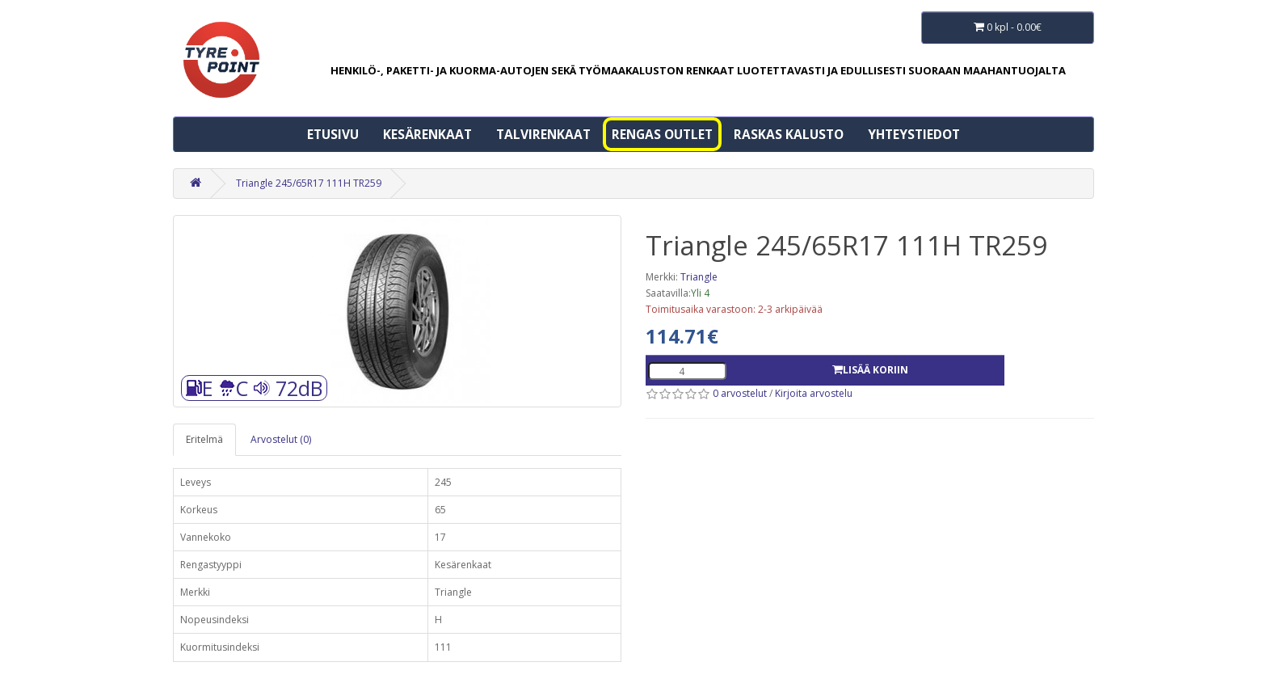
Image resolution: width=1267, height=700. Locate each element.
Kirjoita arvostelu (813, 393)
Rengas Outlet (662, 134)
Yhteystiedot (914, 134)
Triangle (699, 277)
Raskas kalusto (789, 134)
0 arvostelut (740, 393)
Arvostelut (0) (280, 439)
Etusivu (333, 134)
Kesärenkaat (427, 134)
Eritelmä (204, 439)
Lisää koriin (870, 370)
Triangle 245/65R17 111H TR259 (308, 183)
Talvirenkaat (543, 134)
